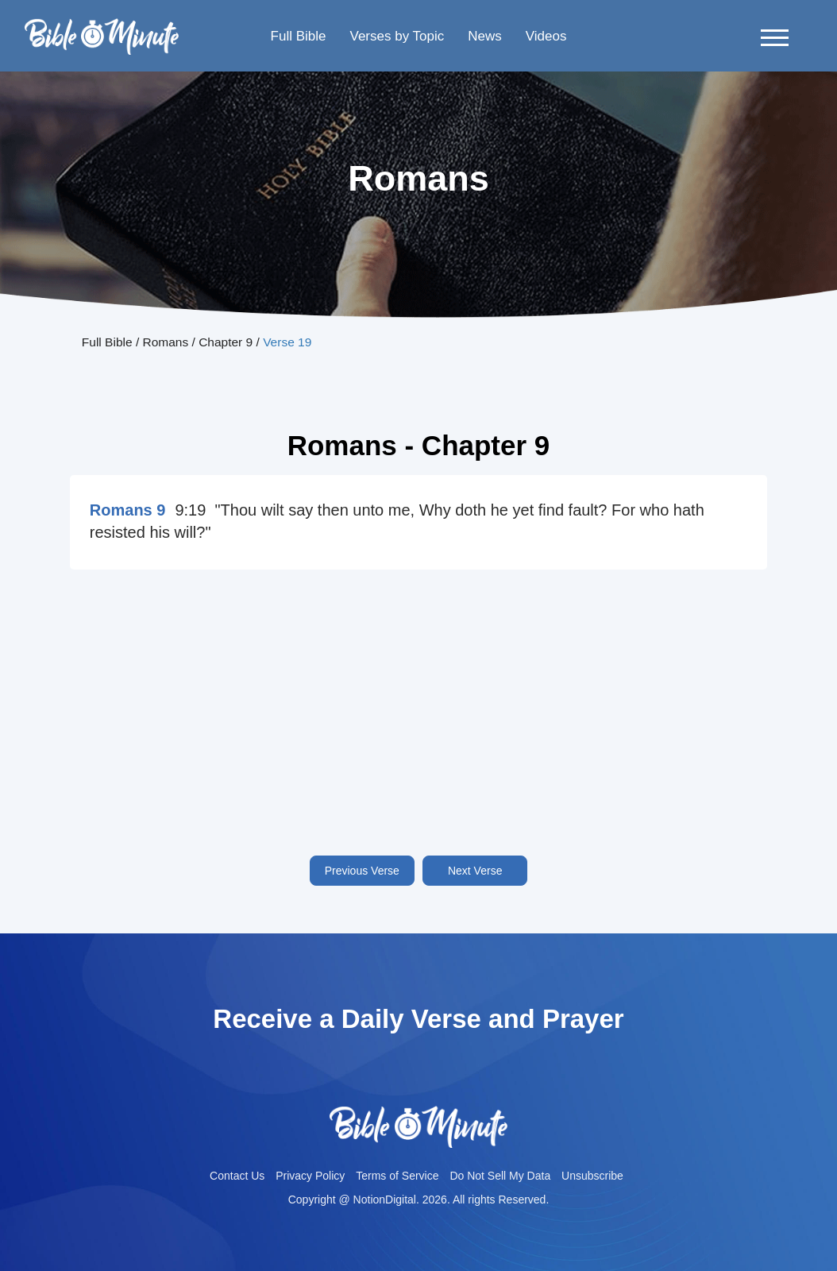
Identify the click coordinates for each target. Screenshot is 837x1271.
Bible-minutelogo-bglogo (102, 25)
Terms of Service (397, 1175)
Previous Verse (362, 870)
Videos (546, 36)
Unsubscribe (592, 1175)
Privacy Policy (310, 1175)
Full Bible (298, 36)
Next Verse (475, 870)
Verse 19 (287, 342)
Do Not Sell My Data (499, 1175)
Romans (166, 342)
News (485, 36)
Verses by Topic (396, 36)
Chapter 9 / (231, 342)
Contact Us (237, 1175)
